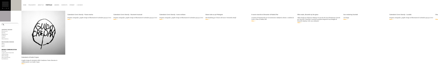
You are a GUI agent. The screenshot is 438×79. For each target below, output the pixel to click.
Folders (4, 35)
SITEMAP (72, 5)
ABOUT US (41, 5)
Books (3, 32)
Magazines (5, 34)
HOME (24, 5)
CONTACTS (64, 5)
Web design (5, 55)
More (3, 46)
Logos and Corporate (8, 52)
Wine (3, 43)
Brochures (5, 31)
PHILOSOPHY (32, 5)
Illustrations (5, 39)
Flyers (3, 37)
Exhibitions (5, 58)
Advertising (5, 54)
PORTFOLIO (49, 5)
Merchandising (6, 57)
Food (3, 45)
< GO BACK (80, 5)
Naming (4, 51)
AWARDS (56, 5)
